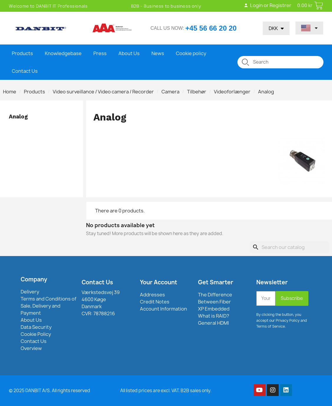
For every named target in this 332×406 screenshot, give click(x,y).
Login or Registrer (267, 5)
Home (9, 92)
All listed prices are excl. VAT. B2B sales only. (166, 390)
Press (100, 53)
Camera (170, 92)
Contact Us (25, 71)
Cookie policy (191, 53)
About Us (129, 53)
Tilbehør (196, 92)
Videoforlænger (232, 92)
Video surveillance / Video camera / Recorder (103, 92)
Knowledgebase (63, 53)
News (157, 53)
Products (22, 53)
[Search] (289, 247)
